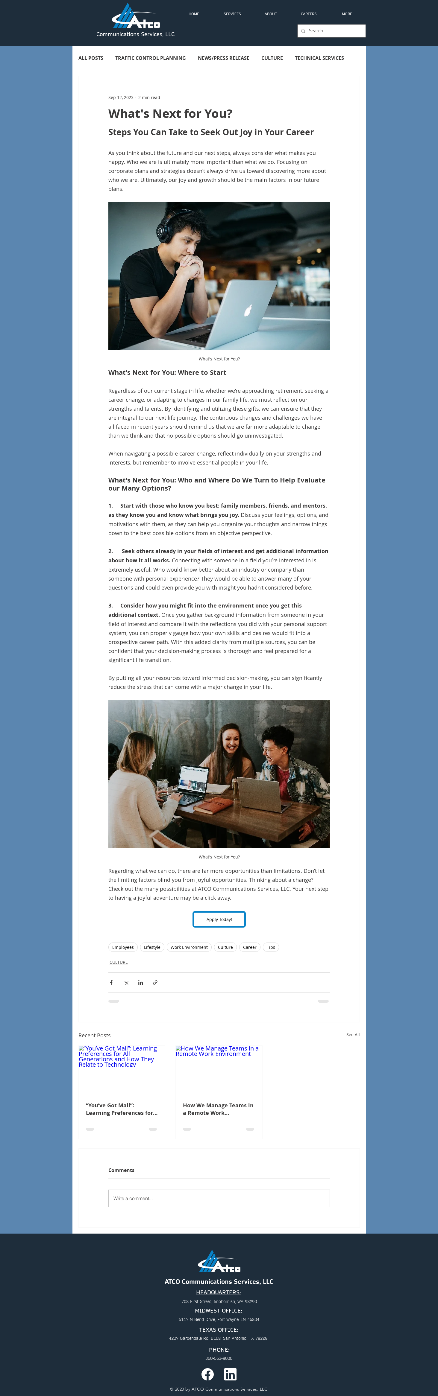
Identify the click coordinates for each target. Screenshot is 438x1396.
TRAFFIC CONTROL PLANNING (150, 58)
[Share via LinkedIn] (140, 982)
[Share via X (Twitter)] (126, 982)
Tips (271, 947)
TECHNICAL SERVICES (319, 58)
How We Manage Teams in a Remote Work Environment (218, 1109)
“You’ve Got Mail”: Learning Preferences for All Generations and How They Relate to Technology (121, 1109)
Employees (123, 947)
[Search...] (331, 31)
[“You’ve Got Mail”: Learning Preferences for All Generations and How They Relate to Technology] (122, 1070)
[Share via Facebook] (111, 982)
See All (353, 1034)
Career (250, 947)
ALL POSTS (90, 58)
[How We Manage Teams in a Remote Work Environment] (219, 1070)
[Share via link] (155, 982)
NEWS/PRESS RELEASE (223, 58)
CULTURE (272, 58)
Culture (225, 947)
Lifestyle (152, 947)
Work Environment (189, 947)
